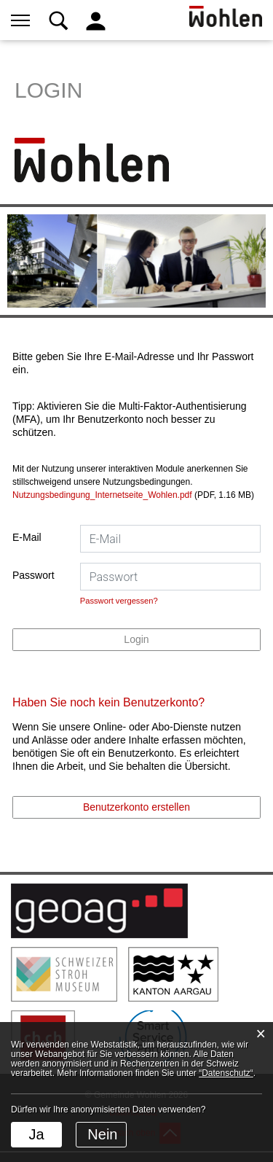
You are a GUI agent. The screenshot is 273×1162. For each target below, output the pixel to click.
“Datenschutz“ (226, 1073)
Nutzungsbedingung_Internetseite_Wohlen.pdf (102, 495)
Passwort (33, 575)
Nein (102, 1134)
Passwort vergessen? (119, 600)
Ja (36, 1134)
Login (136, 639)
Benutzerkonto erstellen (136, 807)
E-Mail (26, 537)
